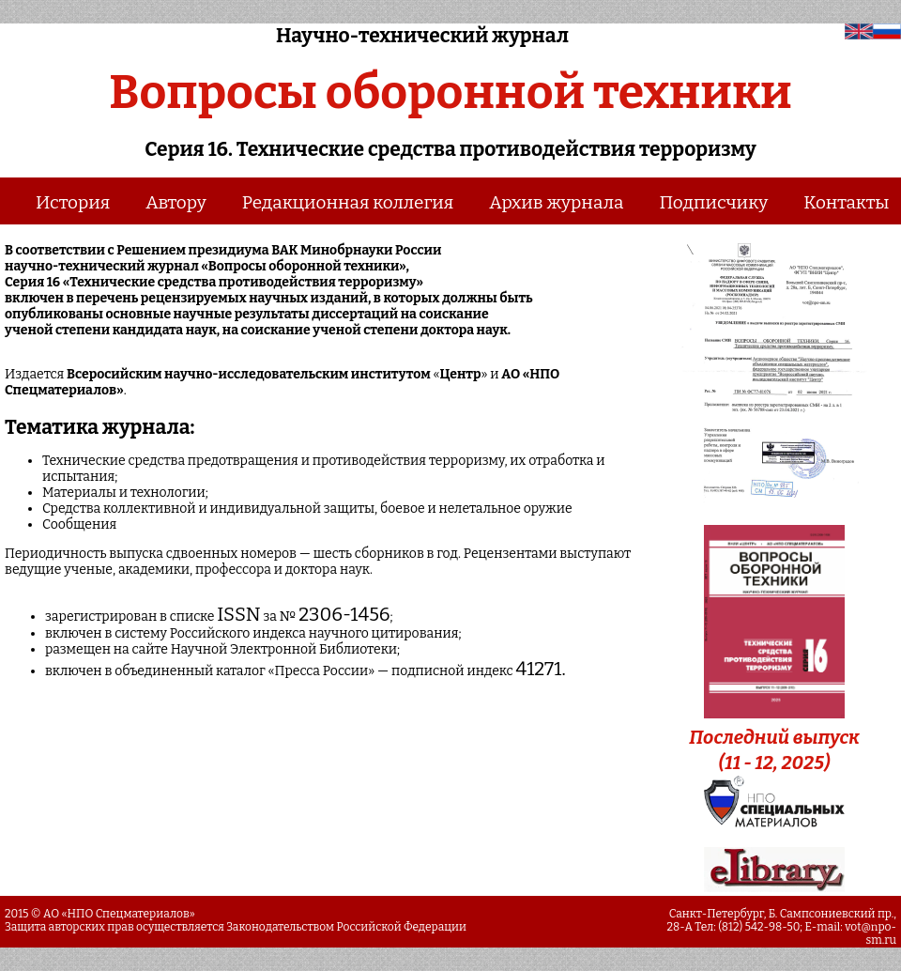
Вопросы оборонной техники (450, 92)
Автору (175, 202)
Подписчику (713, 202)
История (73, 202)
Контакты (846, 202)
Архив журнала (556, 202)
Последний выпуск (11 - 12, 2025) (774, 737)
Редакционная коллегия (348, 202)
